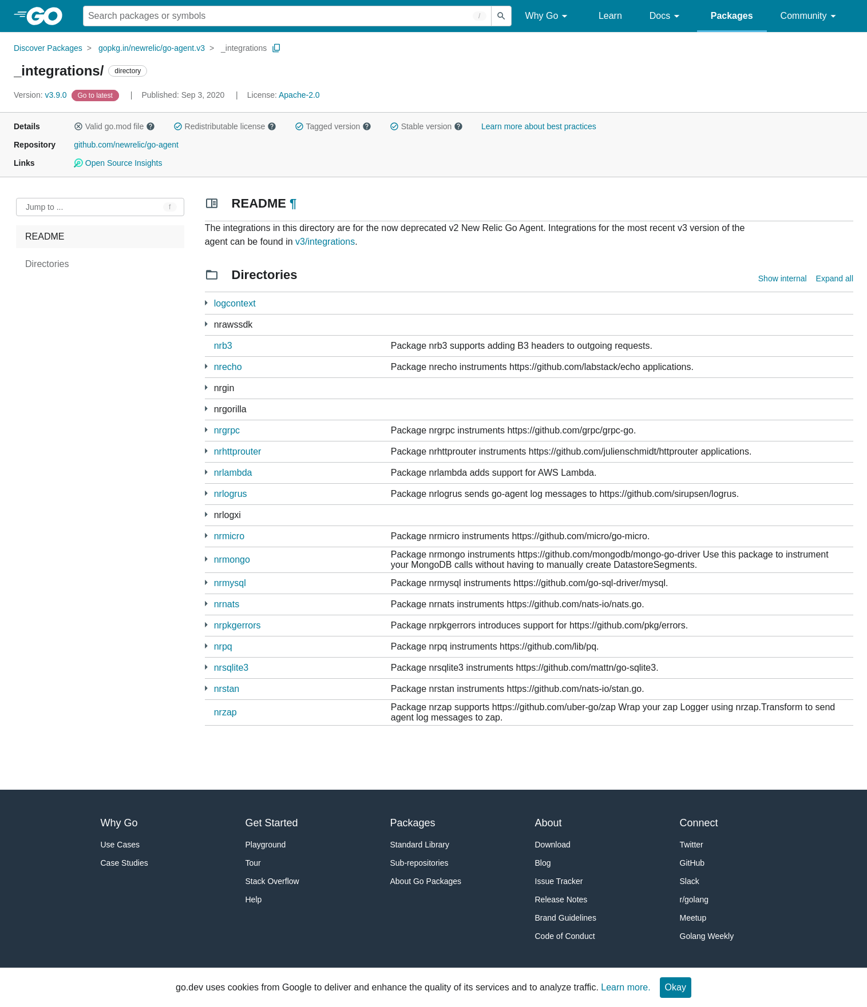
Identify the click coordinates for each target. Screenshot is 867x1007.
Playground (266, 844)
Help (254, 899)
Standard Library (420, 844)
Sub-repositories (419, 862)
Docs (666, 16)
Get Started (272, 823)
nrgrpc (227, 430)
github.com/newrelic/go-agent (126, 144)
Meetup (693, 917)
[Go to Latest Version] (96, 94)
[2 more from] (206, 303)
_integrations (244, 48)
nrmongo (232, 559)
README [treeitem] (44, 236)
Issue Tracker (559, 881)
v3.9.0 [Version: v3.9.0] (41, 94)
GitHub (692, 862)
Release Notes (561, 899)
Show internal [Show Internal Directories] (782, 278)
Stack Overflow (272, 881)
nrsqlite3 (231, 667)
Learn (610, 16)
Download (553, 844)
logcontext (235, 303)
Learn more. (625, 987)
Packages (732, 16)
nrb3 (223, 346)
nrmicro (229, 536)
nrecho (228, 367)
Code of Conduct (565, 936)
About (548, 823)
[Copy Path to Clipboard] (276, 48)
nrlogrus (230, 494)
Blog (543, 862)
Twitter (691, 844)
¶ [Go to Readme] (293, 203)
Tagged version (333, 126)
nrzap (225, 712)
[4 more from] (206, 430)
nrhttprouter (238, 451)
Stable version (426, 126)
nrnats (226, 604)
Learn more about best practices (538, 126)
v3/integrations (325, 241)
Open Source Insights (118, 163)
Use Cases (120, 844)
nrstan (226, 689)
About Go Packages (426, 881)
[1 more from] (206, 366)
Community (810, 16)
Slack (689, 881)
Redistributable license (224, 126)
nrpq (223, 646)
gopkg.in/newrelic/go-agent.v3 (151, 48)
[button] (78, 126)
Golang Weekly (707, 936)
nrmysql (230, 583)
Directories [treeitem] (47, 264)
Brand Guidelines (565, 917)
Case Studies (124, 862)
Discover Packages (48, 48)
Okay (675, 987)
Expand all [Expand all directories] (834, 278)
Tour (253, 862)
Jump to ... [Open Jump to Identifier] (44, 207)
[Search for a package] (287, 16)
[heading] (48, 16)
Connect (699, 823)
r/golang (694, 899)
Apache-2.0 (299, 94)
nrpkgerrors (237, 625)
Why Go (548, 16)
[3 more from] (206, 324)
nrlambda (233, 472)
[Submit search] (501, 16)
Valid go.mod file (114, 126)
